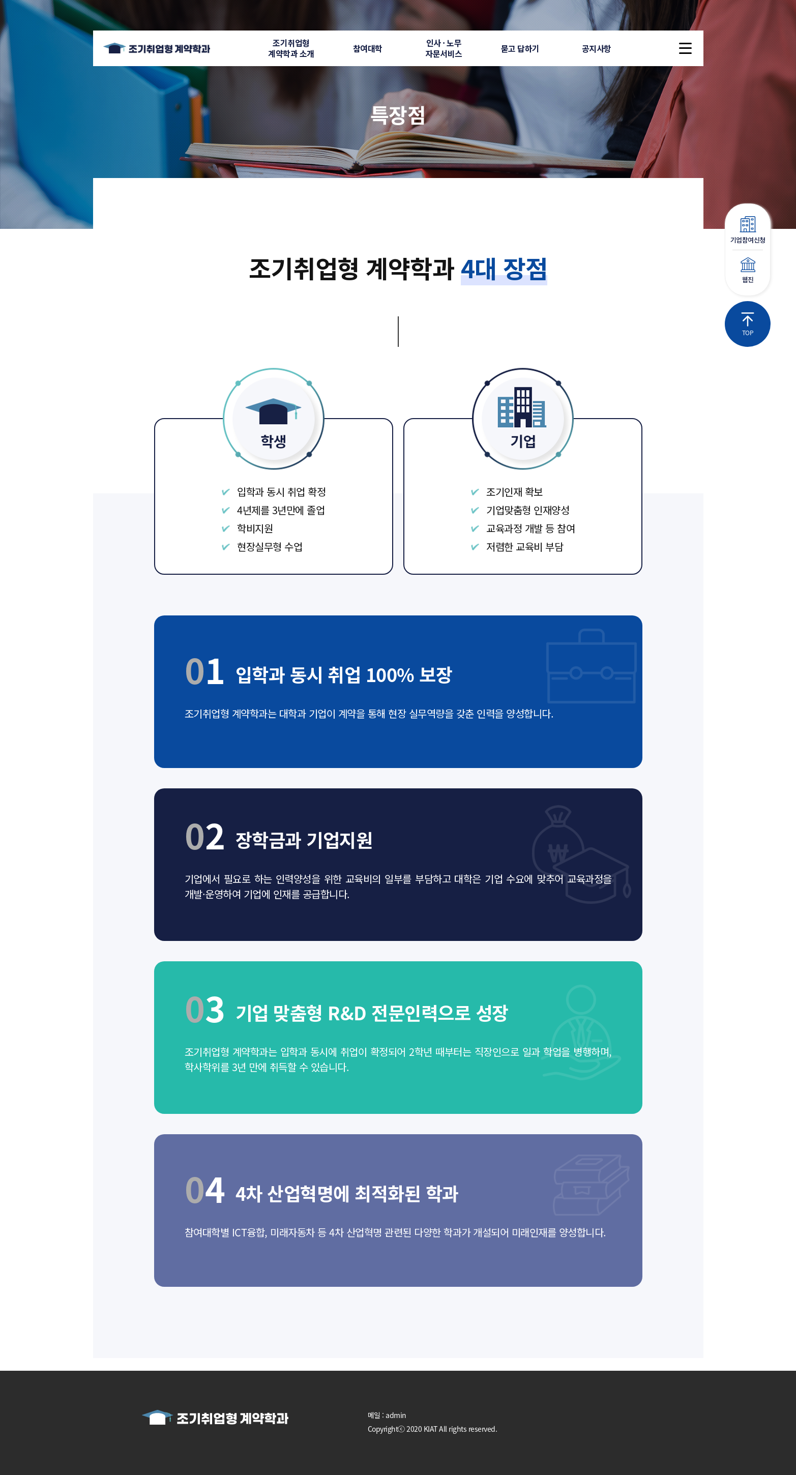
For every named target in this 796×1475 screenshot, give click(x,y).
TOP (748, 324)
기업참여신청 (747, 230)
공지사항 (596, 48)
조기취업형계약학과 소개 (291, 48)
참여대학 (367, 48)
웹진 (747, 270)
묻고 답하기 (520, 48)
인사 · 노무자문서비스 (443, 48)
